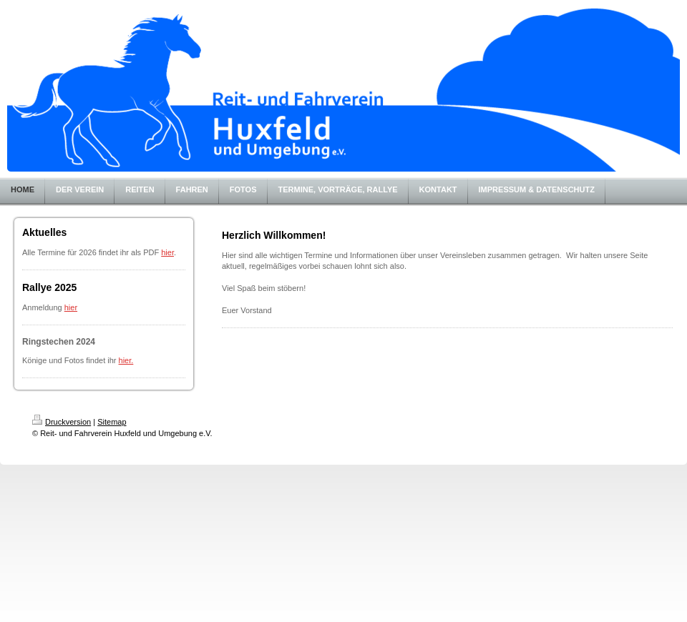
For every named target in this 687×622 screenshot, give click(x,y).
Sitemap (111, 422)
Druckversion (61, 422)
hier (167, 252)
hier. (126, 360)
